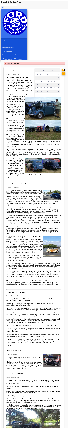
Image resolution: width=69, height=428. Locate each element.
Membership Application (8, 47)
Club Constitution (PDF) (8, 51)
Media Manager (7, 59)
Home (3, 40)
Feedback (18, 59)
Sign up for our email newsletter (10, 55)
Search (19, 5)
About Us (4, 44)
